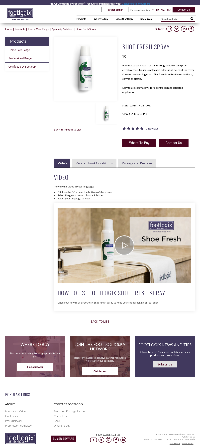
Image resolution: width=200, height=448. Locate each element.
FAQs (57, 420)
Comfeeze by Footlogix (22, 66)
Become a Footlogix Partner (70, 411)
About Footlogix (124, 19)
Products (81, 19)
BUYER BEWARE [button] (63, 438)
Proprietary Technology (18, 425)
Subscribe (164, 364)
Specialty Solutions (63, 29)
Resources (146, 19)
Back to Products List (67, 129)
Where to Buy (101, 19)
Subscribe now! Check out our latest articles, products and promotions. (165, 353)
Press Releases (13, 420)
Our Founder (12, 415)
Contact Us (174, 143)
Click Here (136, 3)
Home (8, 29)
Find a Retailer (35, 366)
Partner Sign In (114, 9)
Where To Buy (139, 143)
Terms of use (175, 443)
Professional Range (20, 58)
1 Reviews (152, 128)
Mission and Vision (15, 411)
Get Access (100, 371)
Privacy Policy (188, 443)
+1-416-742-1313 (161, 9)
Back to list (100, 321)
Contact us (184, 9)
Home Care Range (38, 29)
